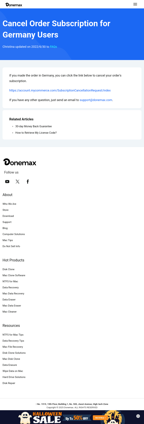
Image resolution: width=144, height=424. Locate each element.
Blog (5, 228)
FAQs (53, 46)
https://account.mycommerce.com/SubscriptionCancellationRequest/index (60, 90)
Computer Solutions (14, 234)
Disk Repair (9, 383)
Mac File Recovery (13, 346)
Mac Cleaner (10, 311)
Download (8, 216)
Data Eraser (9, 299)
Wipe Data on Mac (13, 371)
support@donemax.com (96, 100)
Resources (11, 325)
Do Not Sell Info (11, 246)
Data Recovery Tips (13, 340)
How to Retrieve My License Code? (36, 132)
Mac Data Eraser (12, 305)
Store (5, 209)
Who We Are (9, 203)
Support (7, 222)
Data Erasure (10, 365)
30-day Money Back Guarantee (33, 126)
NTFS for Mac (10, 281)
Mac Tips (8, 240)
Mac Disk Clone (11, 358)
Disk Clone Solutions (14, 352)
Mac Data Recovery (13, 293)
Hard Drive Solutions (14, 377)
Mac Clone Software (14, 275)
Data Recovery (11, 287)
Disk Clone (9, 269)
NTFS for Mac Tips (13, 334)
